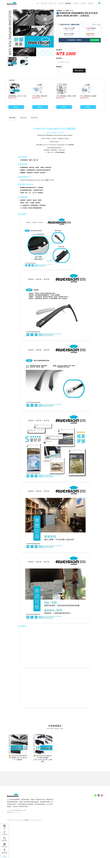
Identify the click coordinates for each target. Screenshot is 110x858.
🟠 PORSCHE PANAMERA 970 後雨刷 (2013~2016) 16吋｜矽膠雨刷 (18, 757)
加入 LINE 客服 (94, 40)
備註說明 (34, 117)
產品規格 (59, 58)
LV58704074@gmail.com (36, 820)
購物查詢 (91, 3)
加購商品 (16, 107)
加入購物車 (79, 70)
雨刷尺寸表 (52, 3)
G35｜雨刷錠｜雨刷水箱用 (39, 96)
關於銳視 (44, 3)
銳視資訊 (76, 3)
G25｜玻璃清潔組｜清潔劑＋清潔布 (66, 96)
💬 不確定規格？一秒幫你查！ (75, 40)
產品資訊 (12, 117)
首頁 (37, 3)
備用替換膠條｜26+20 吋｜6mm (17, 96)
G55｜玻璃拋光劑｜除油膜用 (88, 96)
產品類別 (68, 3)
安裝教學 (83, 3)
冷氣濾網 (61, 3)
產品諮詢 (23, 117)
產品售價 (59, 50)
